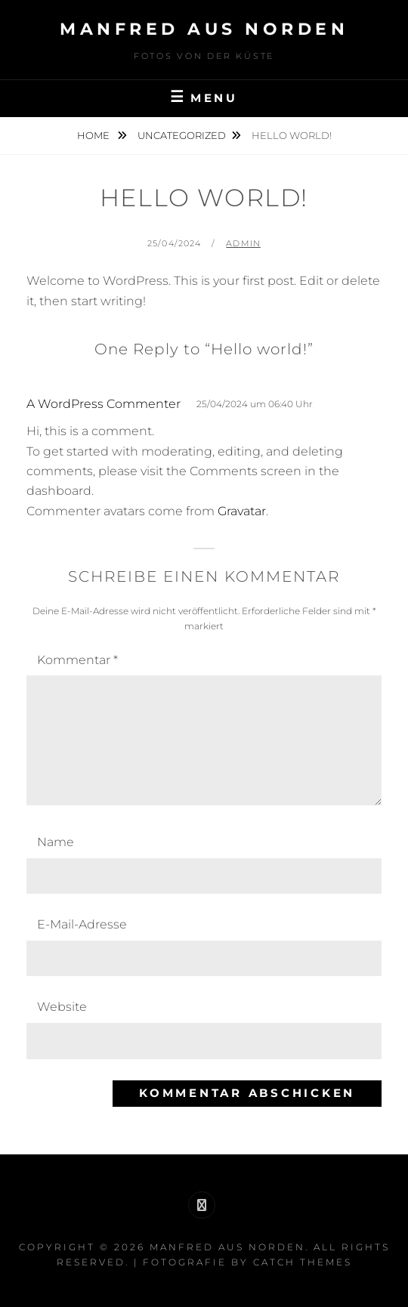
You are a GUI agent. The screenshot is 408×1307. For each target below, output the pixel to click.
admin (243, 243)
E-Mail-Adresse (82, 924)
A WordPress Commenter (103, 404)
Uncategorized (182, 135)
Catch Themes (302, 1262)
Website (62, 1007)
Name (55, 842)
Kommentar (77, 660)
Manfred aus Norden (204, 29)
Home (94, 135)
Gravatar (242, 511)
